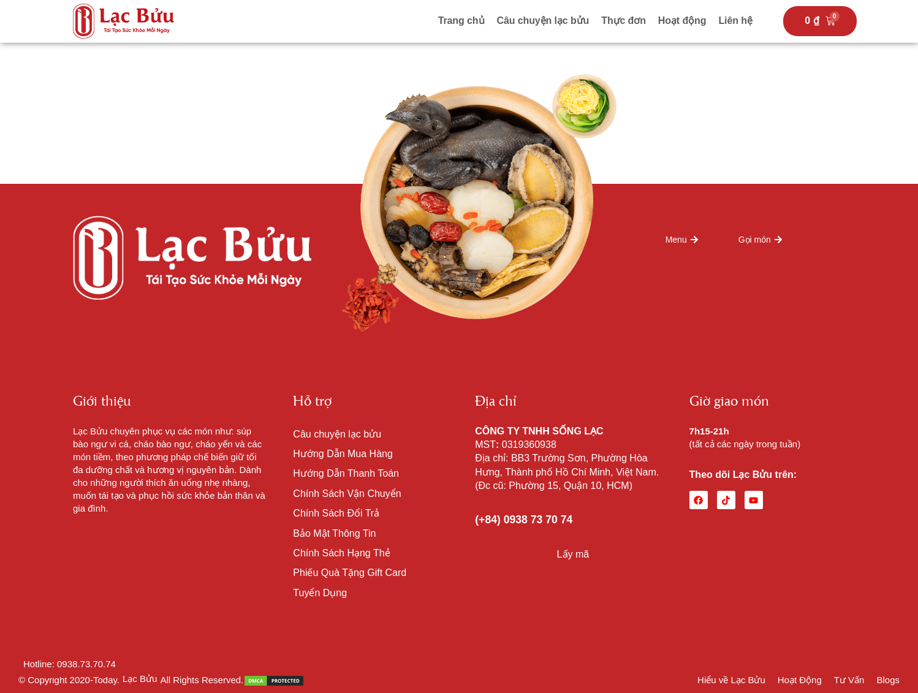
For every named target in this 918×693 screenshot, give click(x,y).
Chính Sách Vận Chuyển (347, 493)
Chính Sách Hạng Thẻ (341, 553)
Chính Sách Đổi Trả (336, 513)
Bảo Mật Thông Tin (334, 533)
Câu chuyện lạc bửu (542, 20)
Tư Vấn (849, 680)
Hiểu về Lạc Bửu (731, 680)
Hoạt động (682, 20)
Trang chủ (461, 20)
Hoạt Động (800, 680)
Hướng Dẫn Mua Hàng (343, 454)
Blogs (888, 680)
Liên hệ (735, 20)
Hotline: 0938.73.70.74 (69, 664)
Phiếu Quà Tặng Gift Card (349, 572)
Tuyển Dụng (320, 593)
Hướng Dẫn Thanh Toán (346, 473)
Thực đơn (623, 20)
